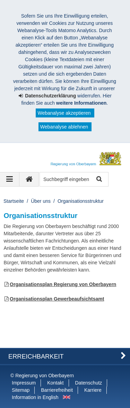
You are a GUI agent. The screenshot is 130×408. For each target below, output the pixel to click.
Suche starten (99, 179)
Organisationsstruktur (81, 201)
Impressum (24, 383)
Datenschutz (88, 383)
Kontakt (55, 383)
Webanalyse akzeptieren (63, 113)
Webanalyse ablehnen (64, 127)
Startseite (13, 201)
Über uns (41, 201)
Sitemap (20, 390)
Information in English (35, 397)
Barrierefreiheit (57, 390)
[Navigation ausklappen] (9, 179)
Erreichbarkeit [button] (36, 356)
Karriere (93, 390)
